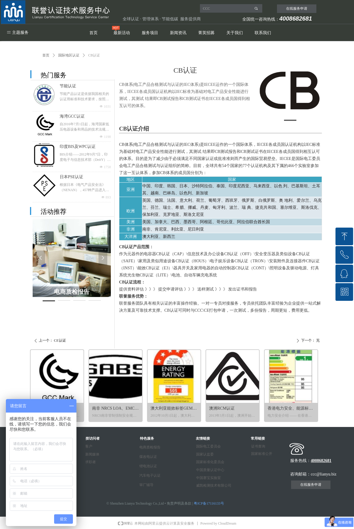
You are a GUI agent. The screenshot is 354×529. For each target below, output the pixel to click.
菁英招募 (206, 33)
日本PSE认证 (71, 177)
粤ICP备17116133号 (209, 503)
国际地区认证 (68, 55)
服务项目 (150, 33)
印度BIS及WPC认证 (78, 146)
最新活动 (121, 33)
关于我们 (234, 33)
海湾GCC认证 (72, 116)
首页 (93, 33)
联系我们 (263, 33)
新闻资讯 (178, 33)
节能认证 (68, 86)
